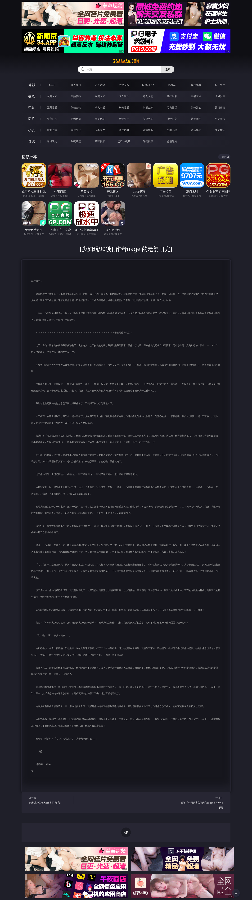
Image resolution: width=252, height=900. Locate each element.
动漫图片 (124, 119)
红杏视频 (148, 141)
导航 (31, 141)
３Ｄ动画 (124, 96)
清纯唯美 (172, 119)
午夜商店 (76, 141)
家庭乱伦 (76, 130)
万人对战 (100, 85)
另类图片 (220, 119)
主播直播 (196, 96)
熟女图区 (196, 119)
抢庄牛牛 (220, 85)
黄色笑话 (196, 130)
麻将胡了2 (148, 85)
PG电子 (52, 85)
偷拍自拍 (76, 107)
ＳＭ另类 (220, 96)
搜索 (167, 69)
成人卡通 (100, 107)
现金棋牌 (196, 85)
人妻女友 (100, 130)
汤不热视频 (123, 141)
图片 (31, 118)
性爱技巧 (220, 130)
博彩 (31, 85)
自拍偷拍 (76, 96)
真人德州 (76, 85)
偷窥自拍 (52, 119)
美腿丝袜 (148, 119)
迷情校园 (148, 130)
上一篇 (50, 800)
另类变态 (220, 107)
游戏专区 (124, 85)
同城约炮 (52, 141)
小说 (31, 130)
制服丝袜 (148, 107)
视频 (31, 96)
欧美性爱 (124, 107)
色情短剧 (172, 141)
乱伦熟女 (196, 107)
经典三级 (172, 107)
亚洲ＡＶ (52, 96)
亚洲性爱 (52, 107)
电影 (31, 107)
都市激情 (52, 130)
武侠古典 (124, 130)
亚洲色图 (76, 119)
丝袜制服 (172, 96)
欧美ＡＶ (100, 96)
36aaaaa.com (126, 61)
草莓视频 (100, 141)
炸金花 (172, 85)
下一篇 (202, 803)
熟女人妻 (148, 96)
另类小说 (172, 130)
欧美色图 (100, 119)
